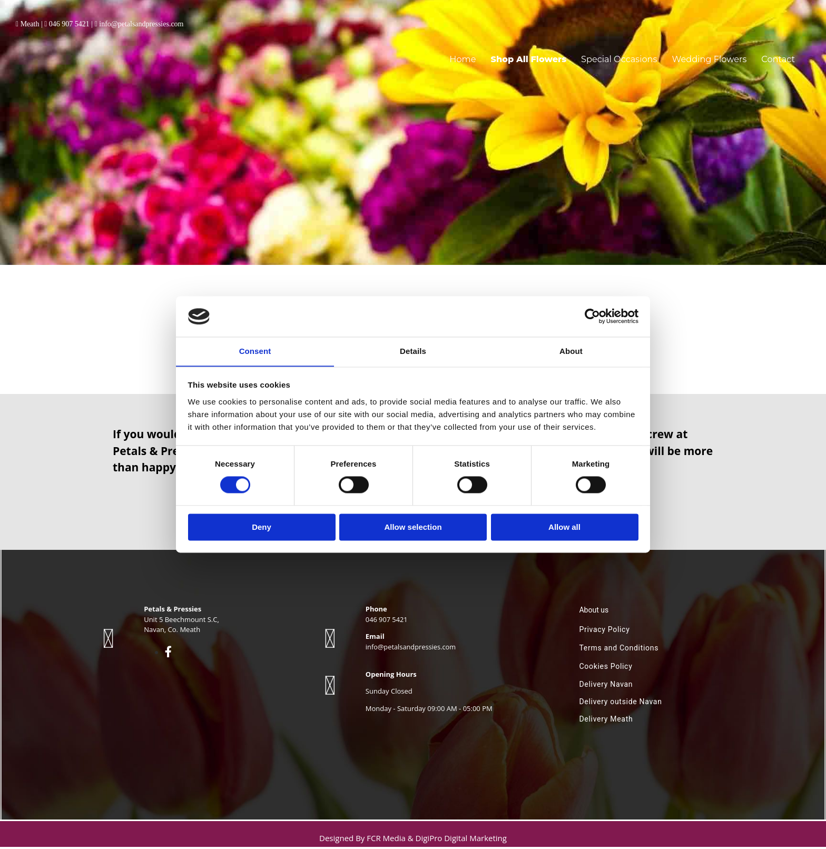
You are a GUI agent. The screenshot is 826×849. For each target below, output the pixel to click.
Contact (779, 54)
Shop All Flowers (554, 54)
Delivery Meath (606, 721)
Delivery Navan (606, 686)
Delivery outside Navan (620, 703)
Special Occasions (636, 54)
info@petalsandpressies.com (141, 24)
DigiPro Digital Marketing (461, 840)
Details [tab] (413, 351)
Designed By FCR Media (363, 840)
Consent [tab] (255, 351)
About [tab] (571, 351)
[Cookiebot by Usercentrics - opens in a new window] (592, 316)
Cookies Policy (605, 668)
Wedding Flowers (717, 54)
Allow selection (412, 527)
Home (494, 54)
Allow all (564, 527)
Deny (261, 527)
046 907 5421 (69, 24)
